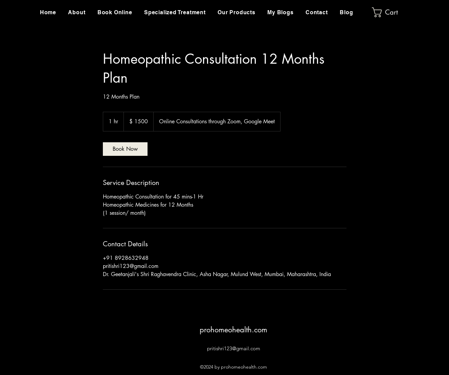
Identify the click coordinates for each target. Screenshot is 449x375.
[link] (125, 149)
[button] (174, 12)
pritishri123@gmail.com (233, 348)
